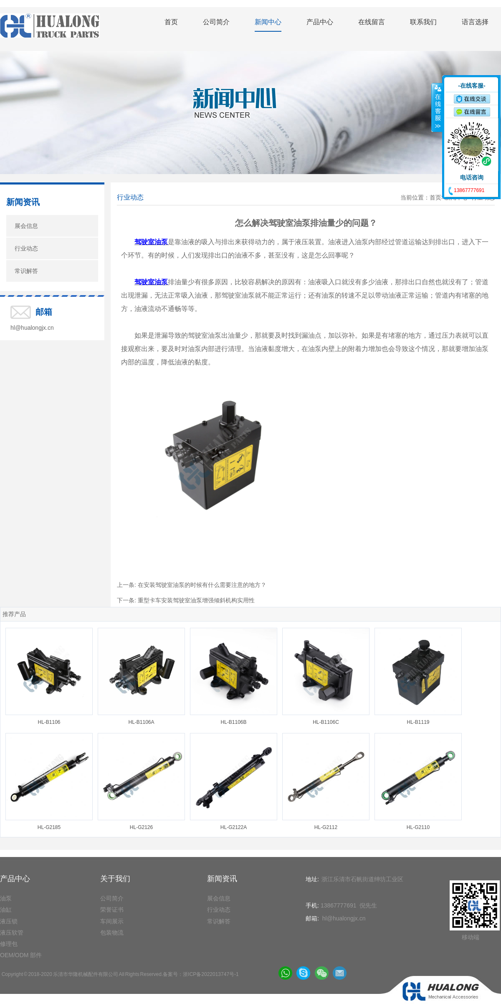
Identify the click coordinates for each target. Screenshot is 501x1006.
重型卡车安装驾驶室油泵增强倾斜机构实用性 (196, 600)
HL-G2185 (49, 827)
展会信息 (26, 225)
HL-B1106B (233, 722)
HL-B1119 (418, 722)
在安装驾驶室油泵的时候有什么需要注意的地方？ (202, 584)
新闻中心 (268, 21)
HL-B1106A (141, 722)
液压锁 (9, 921)
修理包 (9, 943)
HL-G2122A (233, 827)
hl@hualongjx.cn (32, 327)
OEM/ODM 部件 (21, 955)
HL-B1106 (49, 722)
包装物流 (112, 932)
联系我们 (423, 21)
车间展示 (112, 921)
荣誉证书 (112, 909)
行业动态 (26, 248)
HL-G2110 (418, 827)
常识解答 (26, 271)
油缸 (6, 909)
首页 (171, 21)
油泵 (6, 898)
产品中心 (319, 21)
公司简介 (216, 21)
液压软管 (11, 932)
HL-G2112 (325, 827)
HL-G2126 (141, 827)
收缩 (437, 107)
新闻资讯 (23, 202)
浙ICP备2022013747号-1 (210, 974)
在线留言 (371, 21)
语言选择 (475, 21)
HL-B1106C (326, 722)
